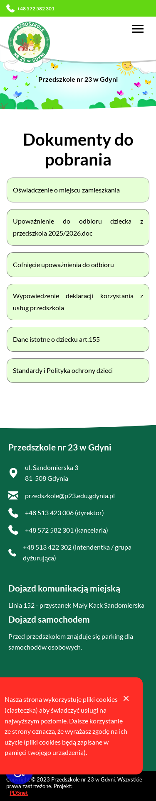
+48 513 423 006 (49, 512)
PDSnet (19, 792)
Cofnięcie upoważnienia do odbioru (63, 264)
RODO (18, 702)
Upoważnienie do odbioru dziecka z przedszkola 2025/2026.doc (78, 227)
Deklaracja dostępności (41, 686)
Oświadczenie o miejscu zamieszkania (66, 190)
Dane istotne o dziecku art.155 (56, 339)
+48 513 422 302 (47, 547)
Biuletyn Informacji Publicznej (67, 718)
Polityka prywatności (38, 734)
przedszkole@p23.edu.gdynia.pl (70, 495)
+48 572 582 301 (30, 8)
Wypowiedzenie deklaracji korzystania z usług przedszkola (78, 302)
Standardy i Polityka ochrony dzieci (63, 370)
